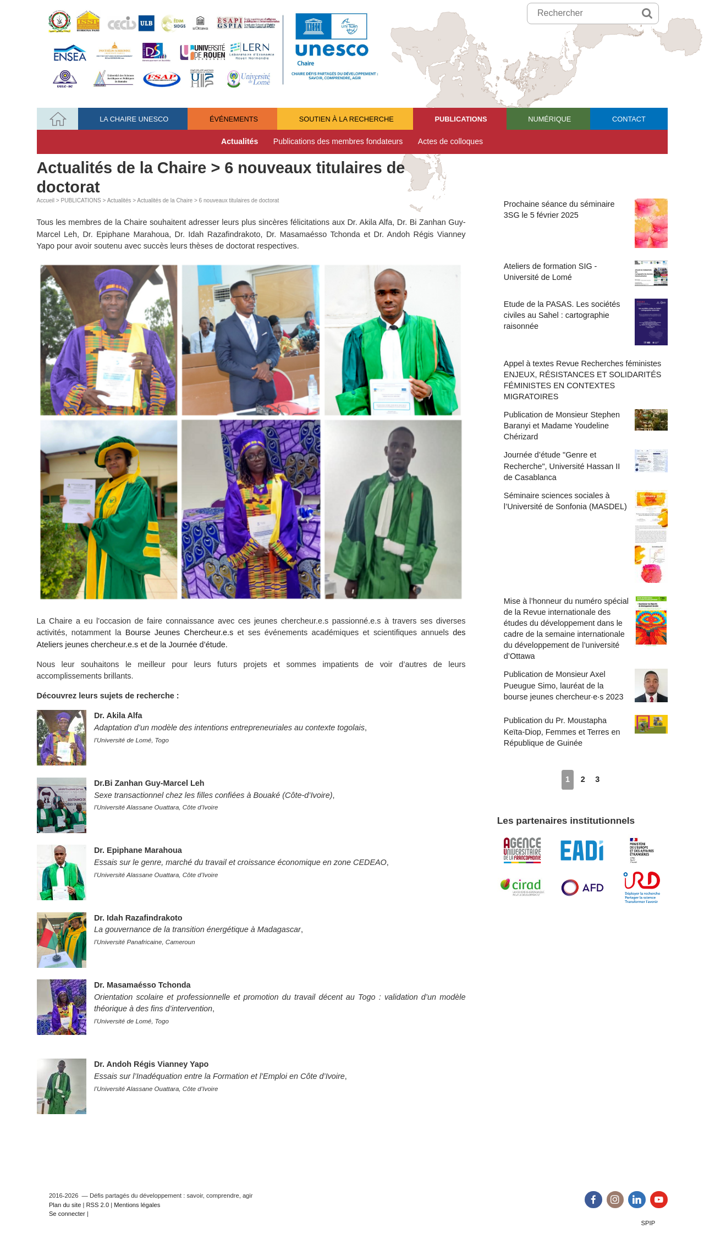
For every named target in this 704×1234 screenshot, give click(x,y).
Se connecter (67, 1213)
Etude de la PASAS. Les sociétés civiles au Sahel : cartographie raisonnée (586, 322)
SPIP (648, 1223)
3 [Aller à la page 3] (597, 779)
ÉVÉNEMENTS (234, 119)
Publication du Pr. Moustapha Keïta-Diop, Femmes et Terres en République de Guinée (586, 731)
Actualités (239, 141)
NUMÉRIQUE (549, 119)
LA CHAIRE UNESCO (134, 119)
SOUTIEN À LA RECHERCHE (346, 119)
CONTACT (629, 119)
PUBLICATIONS (461, 119)
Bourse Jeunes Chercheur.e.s (179, 632)
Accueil (46, 200)
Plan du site (65, 1205)
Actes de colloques (450, 141)
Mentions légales (137, 1205)
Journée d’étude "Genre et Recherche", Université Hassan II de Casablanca (586, 465)
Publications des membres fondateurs (338, 141)
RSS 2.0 (97, 1205)
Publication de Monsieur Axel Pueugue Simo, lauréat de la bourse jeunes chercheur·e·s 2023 (586, 685)
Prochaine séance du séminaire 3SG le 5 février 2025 (586, 223)
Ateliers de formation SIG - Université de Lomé (586, 273)
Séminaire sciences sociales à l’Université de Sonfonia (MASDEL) (586, 536)
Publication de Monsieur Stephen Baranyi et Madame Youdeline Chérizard (586, 425)
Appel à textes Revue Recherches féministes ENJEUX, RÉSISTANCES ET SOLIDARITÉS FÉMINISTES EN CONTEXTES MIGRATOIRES (583, 380)
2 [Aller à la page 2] (583, 779)
